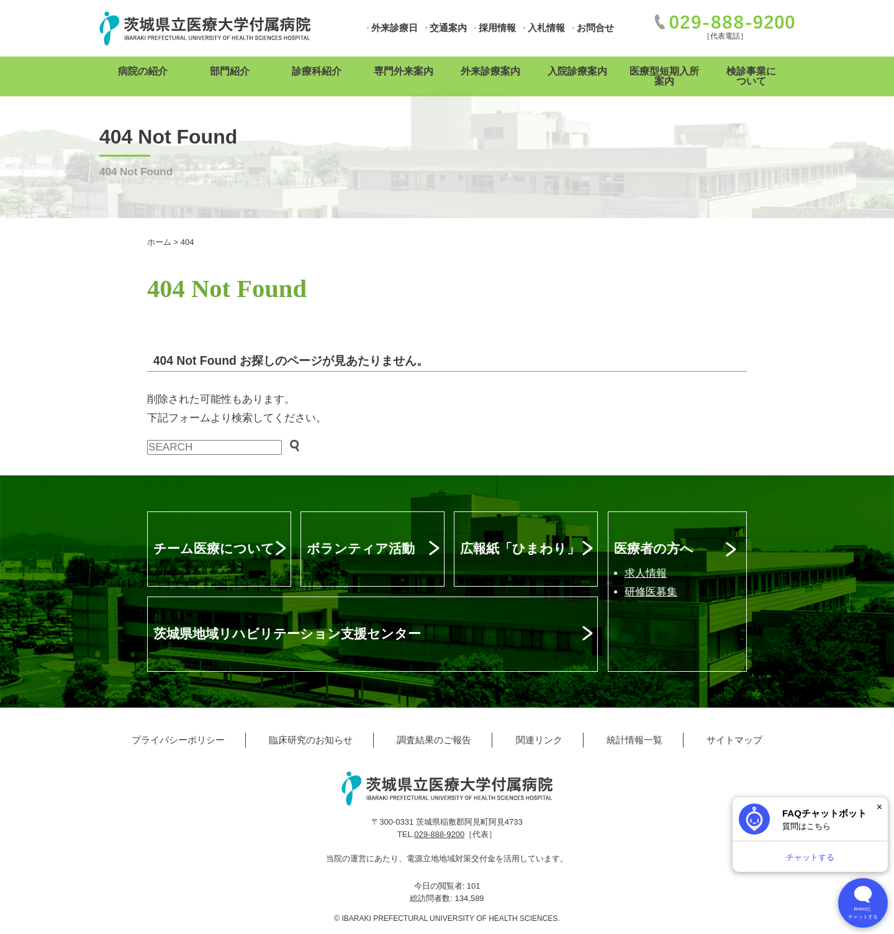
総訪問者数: (432, 898)
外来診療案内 (490, 71)
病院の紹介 (143, 71)
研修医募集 (651, 592)
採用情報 (497, 27)
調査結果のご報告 (434, 740)
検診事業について (751, 76)
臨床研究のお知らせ (311, 740)
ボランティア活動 (361, 548)
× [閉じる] (879, 807)
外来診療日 (394, 27)
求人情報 (646, 573)
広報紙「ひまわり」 (520, 548)
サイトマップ (734, 740)
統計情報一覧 (634, 740)
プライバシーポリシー (178, 740)
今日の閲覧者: (440, 886)
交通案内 (448, 27)
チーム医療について (213, 548)
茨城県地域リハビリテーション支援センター (287, 633)
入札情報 (546, 27)
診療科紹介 (316, 71)
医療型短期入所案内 (664, 76)
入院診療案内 (577, 71)
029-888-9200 (439, 834)
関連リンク (539, 740)
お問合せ (595, 27)
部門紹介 (230, 71)
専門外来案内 (403, 71)
